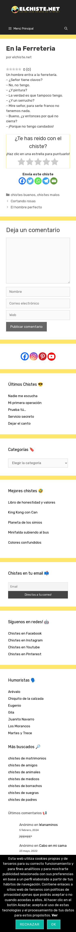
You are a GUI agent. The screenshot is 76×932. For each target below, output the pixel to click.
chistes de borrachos (25, 786)
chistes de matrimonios (27, 758)
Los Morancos (19, 726)
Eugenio (14, 705)
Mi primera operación (25, 403)
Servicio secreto (21, 416)
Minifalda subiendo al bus (28, 532)
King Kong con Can (22, 512)
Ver (55, 915)
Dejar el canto (19, 423)
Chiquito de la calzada (26, 699)
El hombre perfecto (26, 207)
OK (53, 924)
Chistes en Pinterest (24, 654)
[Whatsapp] (38, 180)
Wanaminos (48, 825)
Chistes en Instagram (25, 640)
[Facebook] (22, 180)
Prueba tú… (17, 410)
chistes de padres (22, 800)
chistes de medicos (23, 779)
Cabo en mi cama (53, 846)
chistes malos (48, 195)
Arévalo (14, 692)
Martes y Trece (20, 733)
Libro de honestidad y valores (31, 502)
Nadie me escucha (22, 396)
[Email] (53, 180)
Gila (11, 712)
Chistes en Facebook (25, 633)
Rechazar (30, 924)
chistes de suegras (23, 793)
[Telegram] (45, 180)
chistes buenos (23, 195)
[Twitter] (30, 180)
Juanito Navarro (21, 719)
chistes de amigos (22, 765)
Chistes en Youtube (24, 647)
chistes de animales (24, 772)
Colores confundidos (24, 542)
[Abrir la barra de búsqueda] (66, 28)
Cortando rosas (23, 201)
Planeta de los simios (25, 522)
